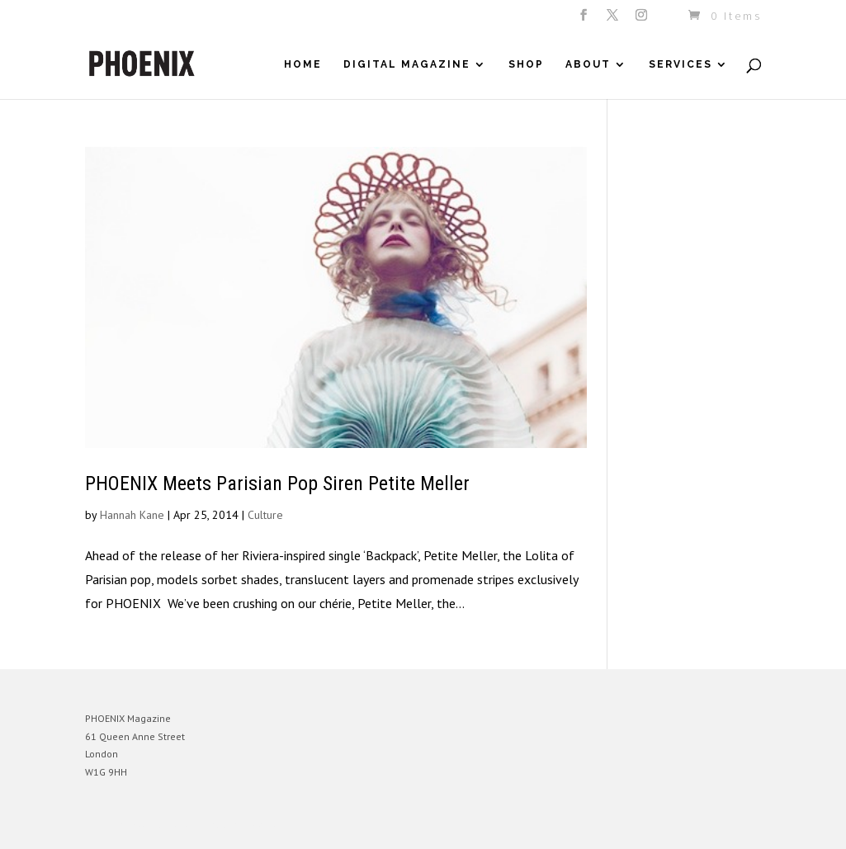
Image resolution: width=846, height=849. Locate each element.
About (588, 64)
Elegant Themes (161, 824)
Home (303, 64)
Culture (265, 514)
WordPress (264, 824)
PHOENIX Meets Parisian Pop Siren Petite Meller (277, 483)
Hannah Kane (132, 514)
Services (680, 64)
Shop (526, 64)
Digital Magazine (406, 64)
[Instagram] (643, 20)
